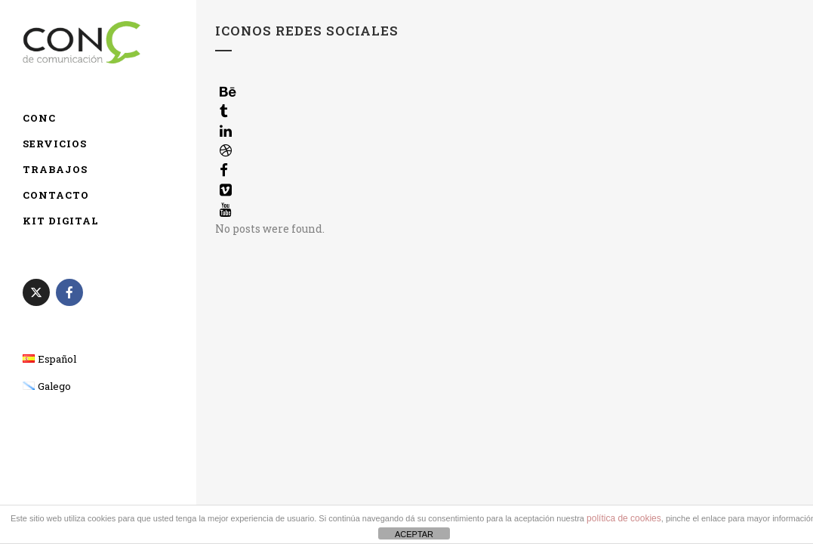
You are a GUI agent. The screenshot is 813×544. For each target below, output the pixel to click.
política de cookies (624, 518)
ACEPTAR (414, 534)
